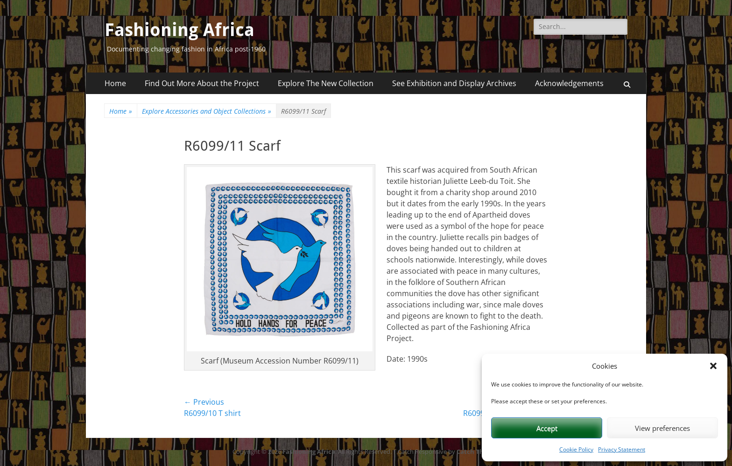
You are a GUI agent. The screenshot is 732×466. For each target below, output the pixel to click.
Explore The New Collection (325, 83)
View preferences (662, 428)
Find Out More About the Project (202, 83)
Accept (546, 428)
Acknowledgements (569, 83)
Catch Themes (478, 451)
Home (115, 83)
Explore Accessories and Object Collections (206, 111)
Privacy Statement (621, 449)
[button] (713, 366)
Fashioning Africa (179, 30)
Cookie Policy (576, 449)
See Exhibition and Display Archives (454, 83)
